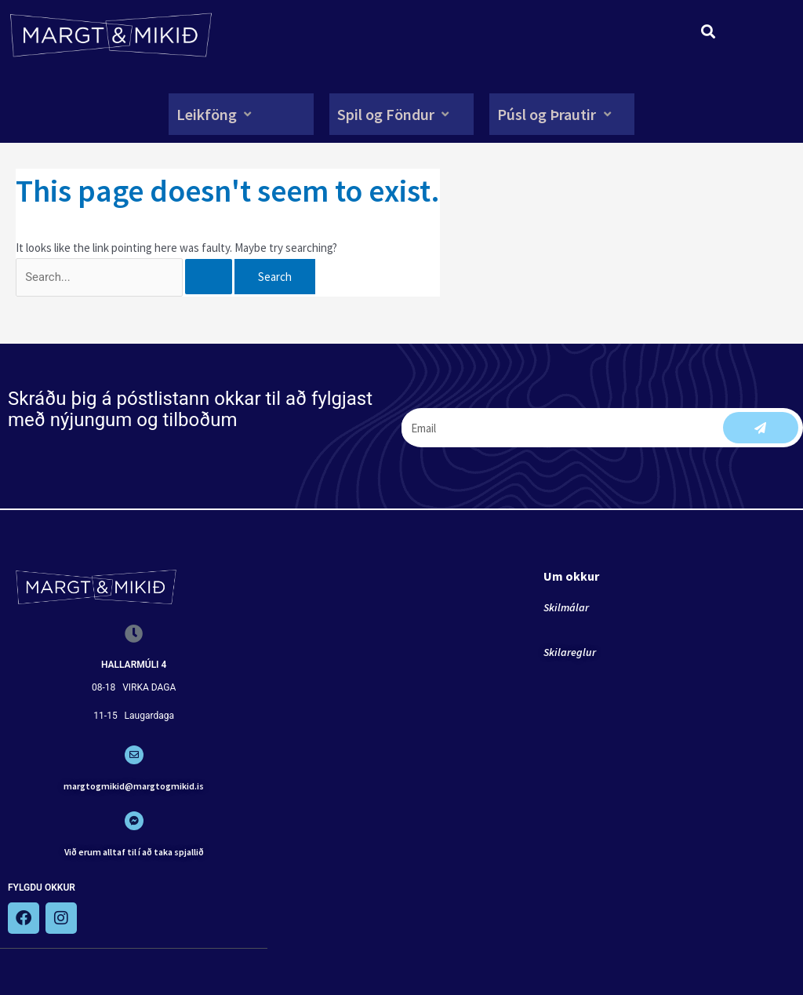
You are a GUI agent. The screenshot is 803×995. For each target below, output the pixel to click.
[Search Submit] (217, 276)
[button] (216, 114)
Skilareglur (569, 653)
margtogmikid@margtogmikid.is (134, 786)
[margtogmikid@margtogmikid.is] (134, 755)
